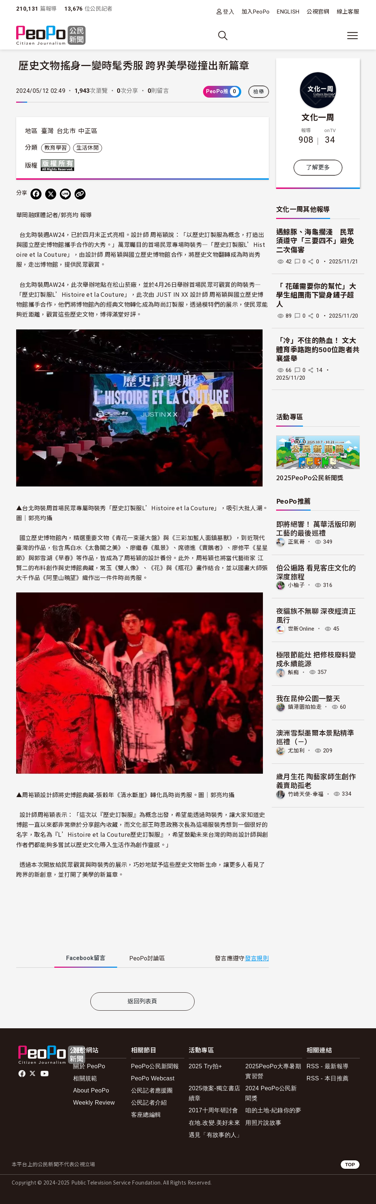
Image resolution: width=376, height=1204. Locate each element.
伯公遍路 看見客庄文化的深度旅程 (316, 571)
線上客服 (348, 11)
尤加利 (296, 750)
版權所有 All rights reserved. (59, 165)
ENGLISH (288, 11)
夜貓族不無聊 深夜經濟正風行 (316, 615)
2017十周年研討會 (213, 1110)
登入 (228, 11)
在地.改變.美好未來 (214, 1123)
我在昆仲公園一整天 (308, 698)
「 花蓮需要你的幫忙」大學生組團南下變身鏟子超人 (316, 295)
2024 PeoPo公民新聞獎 (271, 1093)
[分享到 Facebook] (35, 194)
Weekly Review (94, 1102)
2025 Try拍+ (205, 1066)
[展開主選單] (352, 35)
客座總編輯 (146, 1115)
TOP (350, 1164)
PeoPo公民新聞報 (155, 1066)
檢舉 (258, 92)
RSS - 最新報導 (327, 1066)
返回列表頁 (142, 1001)
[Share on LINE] (65, 194)
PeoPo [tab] (147, 958)
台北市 (66, 131)
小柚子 (296, 585)
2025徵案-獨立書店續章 (214, 1093)
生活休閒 (87, 148)
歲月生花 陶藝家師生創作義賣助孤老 (316, 780)
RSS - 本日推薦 (327, 1078)
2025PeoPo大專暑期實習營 (273, 1071)
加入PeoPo (256, 11)
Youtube (45, 1073)
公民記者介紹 (149, 1102)
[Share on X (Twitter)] (50, 194)
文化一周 (317, 117)
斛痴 (293, 672)
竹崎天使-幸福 (305, 794)
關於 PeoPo (89, 1066)
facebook (22, 1073)
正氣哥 (296, 542)
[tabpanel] (142, 981)
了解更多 (318, 167)
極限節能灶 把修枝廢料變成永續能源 (316, 658)
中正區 (87, 131)
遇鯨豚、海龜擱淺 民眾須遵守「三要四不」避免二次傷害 (315, 241)
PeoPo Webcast (153, 1078)
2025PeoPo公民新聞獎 (309, 477)
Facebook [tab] (85, 958)
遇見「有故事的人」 (216, 1135)
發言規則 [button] (257, 958)
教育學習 (55, 148)
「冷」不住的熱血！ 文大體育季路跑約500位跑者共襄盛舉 (317, 349)
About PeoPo (91, 1090)
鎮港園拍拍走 (305, 707)
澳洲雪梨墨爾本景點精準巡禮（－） (315, 736)
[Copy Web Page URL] (80, 194)
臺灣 (47, 131)
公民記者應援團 (152, 1090)
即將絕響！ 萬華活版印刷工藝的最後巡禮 (316, 528)
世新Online (301, 628)
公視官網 (318, 11)
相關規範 (85, 1078)
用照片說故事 (263, 1123)
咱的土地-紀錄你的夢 (273, 1110)
